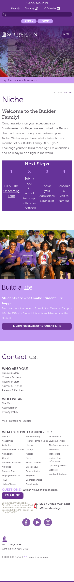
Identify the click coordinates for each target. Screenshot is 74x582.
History (29, 445)
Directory (29, 8)
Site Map (7, 403)
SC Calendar (49, 8)
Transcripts (54, 454)
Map (13, 8)
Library (29, 449)
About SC (6, 436)
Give (45, 21)
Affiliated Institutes (11, 462)
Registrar (30, 475)
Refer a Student (33, 471)
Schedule (64, 186)
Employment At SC (11, 475)
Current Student (11, 377)
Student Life (55, 436)
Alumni (5, 458)
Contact (47, 186)
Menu (66, 34)
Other (58, 92)
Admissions (7, 454)
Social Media (32, 484)
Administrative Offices (13, 449)
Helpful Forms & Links (37, 441)
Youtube (37, 522)
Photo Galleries (33, 462)
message (25, 557)
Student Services (57, 441)
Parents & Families (13, 390)
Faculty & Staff (10, 381)
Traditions (54, 449)
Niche (68, 92)
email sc (12, 495)
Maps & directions (38, 557)
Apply (28, 21)
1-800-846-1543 (37, 3)
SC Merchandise (34, 480)
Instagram (48, 522)
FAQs (4, 480)
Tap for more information (20, 80)
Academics (7, 441)
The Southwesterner (59, 445)
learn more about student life (37, 325)
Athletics (6, 467)
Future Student (11, 373)
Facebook (26, 522)
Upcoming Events (58, 465)
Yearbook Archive (58, 474)
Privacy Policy (10, 412)
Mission (30, 454)
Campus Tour (8, 471)
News (28, 458)
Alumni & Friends (12, 386)
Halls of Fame (9, 484)
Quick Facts (32, 467)
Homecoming (33, 436)
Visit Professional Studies (16, 421)
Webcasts (53, 470)
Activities (6, 445)
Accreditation (10, 407)
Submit (29, 178)
